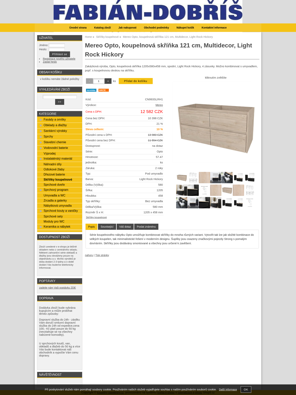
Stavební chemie (55, 142)
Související (107, 226)
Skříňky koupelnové (96, 217)
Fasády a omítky (55, 119)
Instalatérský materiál (58, 158)
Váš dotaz (125, 226)
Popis (91, 226)
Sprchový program (56, 189)
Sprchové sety (53, 216)
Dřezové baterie (54, 174)
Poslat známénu (146, 226)
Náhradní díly (53, 164)
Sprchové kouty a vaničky (61, 210)
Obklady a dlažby (55, 125)
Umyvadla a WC (55, 195)
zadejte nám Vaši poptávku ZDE (57, 287)
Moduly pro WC (54, 221)
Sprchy (48, 136)
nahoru (89, 255)
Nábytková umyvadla (58, 205)
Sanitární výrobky (55, 130)
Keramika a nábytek (57, 226)
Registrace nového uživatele (59, 58)
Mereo (159, 105)
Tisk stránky (102, 255)
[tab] (91, 227)
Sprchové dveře (54, 184)
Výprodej (49, 153)
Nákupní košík (185, 27)
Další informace (228, 389)
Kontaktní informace (214, 27)
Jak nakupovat (127, 27)
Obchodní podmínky (156, 27)
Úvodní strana (77, 27)
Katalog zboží (102, 27)
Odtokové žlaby (54, 169)
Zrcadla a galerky (55, 200)
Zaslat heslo (50, 61)
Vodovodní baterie (56, 147)
